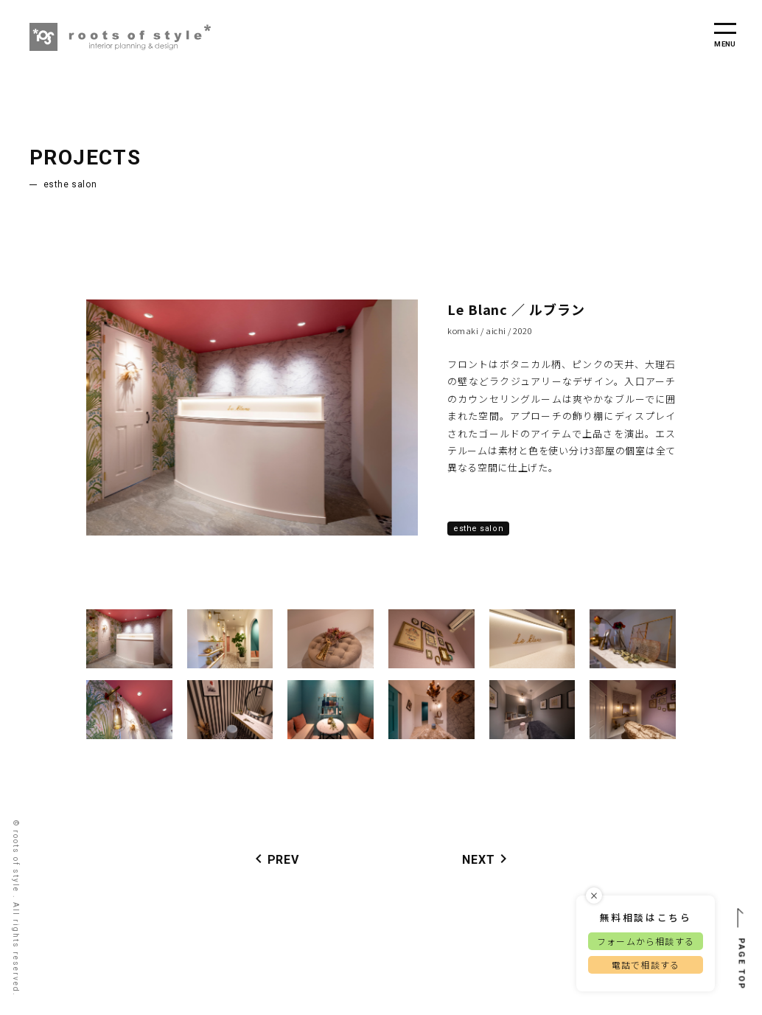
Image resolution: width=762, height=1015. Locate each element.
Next (429, 417)
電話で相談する (645, 964)
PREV (274, 858)
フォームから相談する (645, 941)
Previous (75, 417)
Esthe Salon (70, 184)
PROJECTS (85, 157)
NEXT (487, 858)
